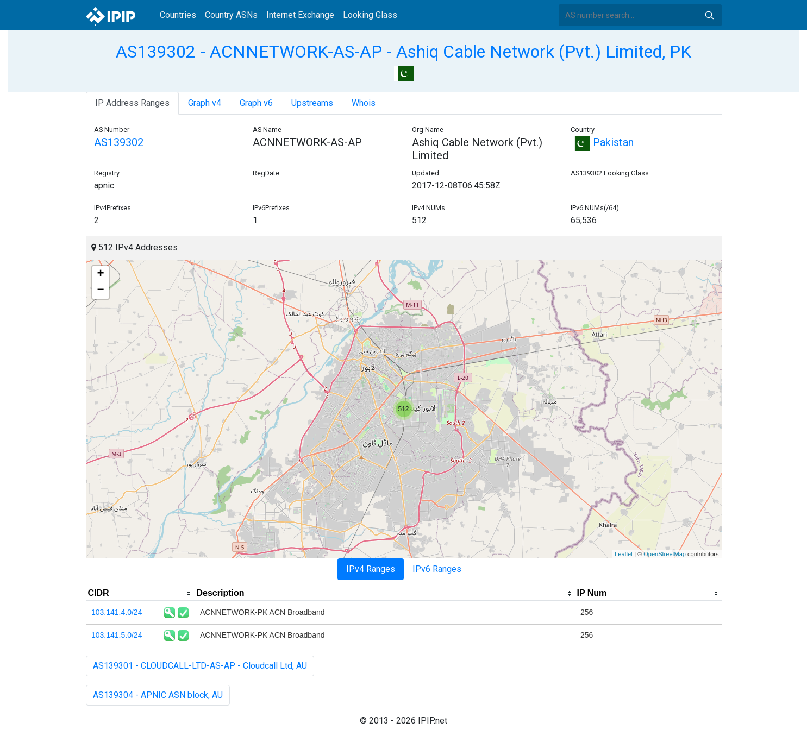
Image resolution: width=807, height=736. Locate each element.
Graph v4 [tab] (204, 103)
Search (709, 15)
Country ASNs (231, 15)
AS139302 (118, 142)
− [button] (100, 290)
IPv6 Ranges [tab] (436, 569)
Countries (178, 15)
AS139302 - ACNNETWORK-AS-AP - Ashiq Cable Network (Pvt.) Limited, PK (403, 51)
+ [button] (100, 274)
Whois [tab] (364, 103)
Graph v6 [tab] (256, 103)
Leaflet (624, 554)
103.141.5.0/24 (116, 635)
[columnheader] (140, 593)
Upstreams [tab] (312, 103)
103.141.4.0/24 (116, 612)
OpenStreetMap (664, 554)
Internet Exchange (300, 15)
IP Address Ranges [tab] (132, 103)
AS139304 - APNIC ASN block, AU (158, 695)
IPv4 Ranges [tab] (370, 569)
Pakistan (602, 142)
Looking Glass (370, 15)
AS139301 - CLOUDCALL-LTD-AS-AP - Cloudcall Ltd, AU (200, 665)
